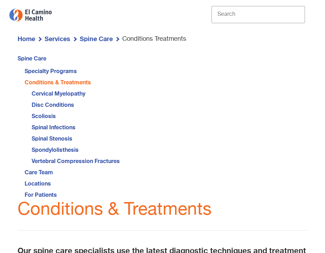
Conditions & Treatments (58, 82)
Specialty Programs (51, 70)
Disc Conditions (53, 104)
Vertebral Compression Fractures (76, 160)
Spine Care (96, 39)
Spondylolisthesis (55, 149)
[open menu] (310, 15)
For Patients (41, 194)
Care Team (39, 172)
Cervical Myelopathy (58, 93)
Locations (38, 183)
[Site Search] (258, 14)
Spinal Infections (54, 127)
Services (57, 39)
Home (26, 39)
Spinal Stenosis (52, 138)
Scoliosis (44, 115)
